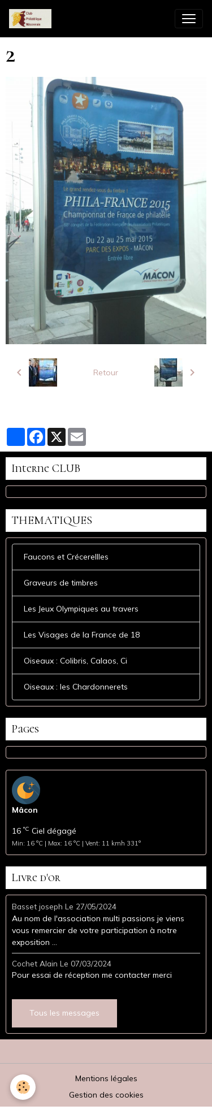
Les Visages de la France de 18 (82, 635)
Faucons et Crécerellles (66, 557)
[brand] (32, 18)
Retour (105, 372)
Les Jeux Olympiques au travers (81, 609)
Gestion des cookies (106, 1095)
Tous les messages (64, 1013)
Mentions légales (106, 1078)
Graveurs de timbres (61, 583)
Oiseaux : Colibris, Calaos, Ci (75, 661)
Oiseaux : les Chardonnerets (76, 687)
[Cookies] (23, 1087)
